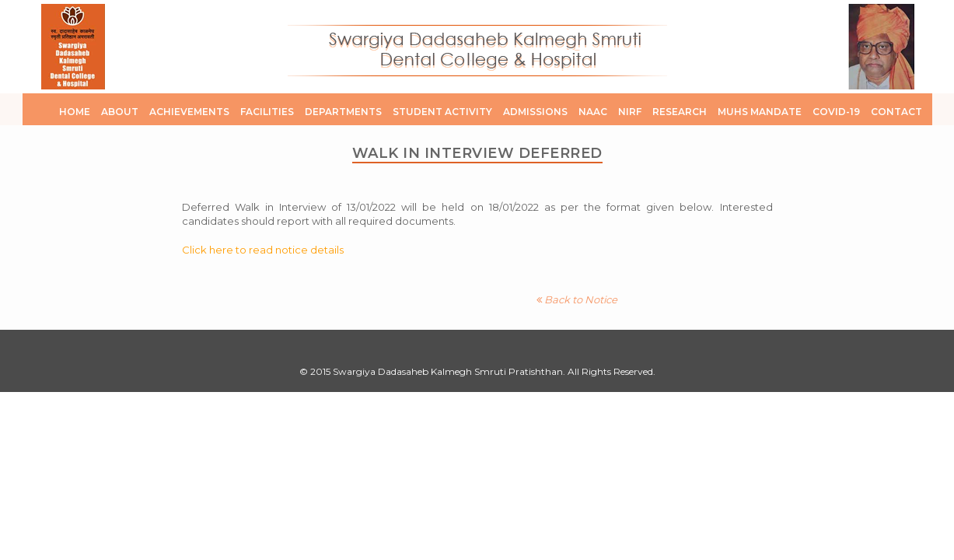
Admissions (535, 111)
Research (679, 111)
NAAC (592, 111)
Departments (343, 111)
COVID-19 (836, 111)
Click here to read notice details (263, 249)
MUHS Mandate (760, 111)
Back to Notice (576, 299)
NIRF (629, 111)
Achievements (189, 111)
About (119, 111)
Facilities (267, 111)
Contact (896, 111)
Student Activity (442, 111)
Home (74, 111)
